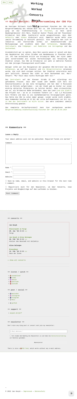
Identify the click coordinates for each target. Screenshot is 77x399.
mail (13, 299)
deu (4, 2)
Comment (38, 143)
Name (8, 168)
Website (8, 177)
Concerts (36, 15)
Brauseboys (13, 249)
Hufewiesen (52, 44)
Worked (36, 9)
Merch (36, 22)
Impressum (27, 391)
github (14, 303)
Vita (35, 28)
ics (26, 231)
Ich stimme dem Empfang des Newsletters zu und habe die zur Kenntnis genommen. (38, 337)
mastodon (15, 293)
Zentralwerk (10, 46)
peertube (15, 282)
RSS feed (25, 348)
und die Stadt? (64, 91)
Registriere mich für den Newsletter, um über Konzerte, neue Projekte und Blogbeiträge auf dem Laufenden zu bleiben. (38, 188)
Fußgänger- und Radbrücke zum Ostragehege (43, 46)
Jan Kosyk (11, 17)
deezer (14, 280)
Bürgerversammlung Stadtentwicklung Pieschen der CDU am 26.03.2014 (36, 110)
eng (10, 2)
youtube (15, 284)
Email (8, 172)
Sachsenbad (10, 48)
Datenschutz (40, 391)
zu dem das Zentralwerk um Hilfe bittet (24, 102)
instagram (15, 295)
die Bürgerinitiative (52, 69)
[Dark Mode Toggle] (71, 393)
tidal (14, 278)
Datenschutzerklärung (58, 336)
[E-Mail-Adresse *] (38, 331)
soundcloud (16, 276)
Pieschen (48, 31)
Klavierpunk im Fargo (18, 229)
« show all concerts (17, 260)
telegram (15, 297)
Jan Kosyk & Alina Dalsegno (20, 237)
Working (37, 3)
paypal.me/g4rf (16, 313)
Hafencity (9, 37)
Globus (24, 37)
